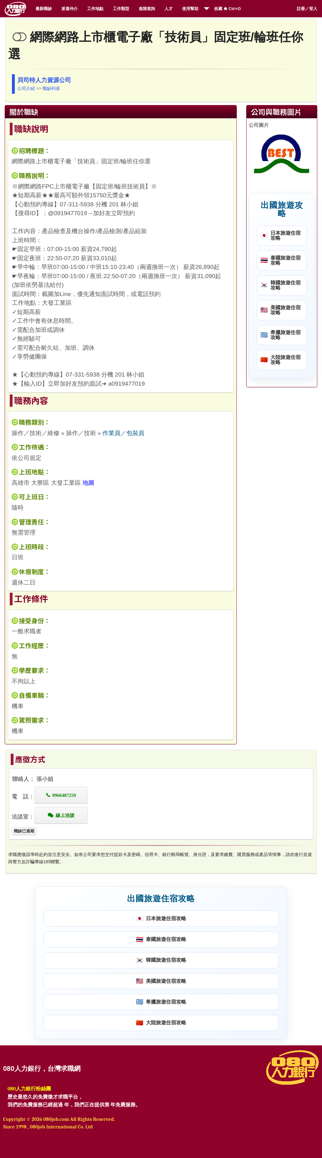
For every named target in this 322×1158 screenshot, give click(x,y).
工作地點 (95, 8)
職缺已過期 (24, 831)
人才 (168, 8)
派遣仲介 (69, 8)
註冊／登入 (307, 8)
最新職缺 (44, 8)
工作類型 (121, 8)
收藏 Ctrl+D (227, 8)
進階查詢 (147, 8)
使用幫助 (190, 8)
